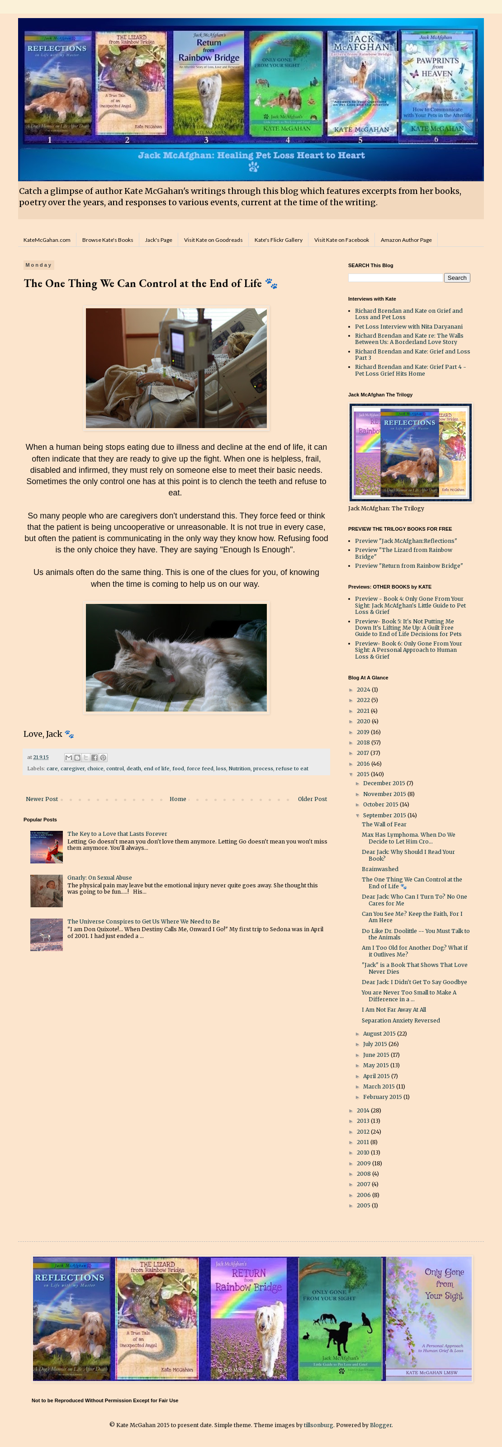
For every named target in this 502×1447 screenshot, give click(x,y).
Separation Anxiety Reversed (401, 1020)
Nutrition (240, 768)
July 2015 (375, 1044)
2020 (364, 721)
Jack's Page (158, 239)
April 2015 (377, 1076)
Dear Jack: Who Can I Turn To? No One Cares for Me (414, 899)
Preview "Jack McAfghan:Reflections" (406, 540)
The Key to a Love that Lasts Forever (117, 833)
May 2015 (376, 1065)
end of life (157, 768)
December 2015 (385, 783)
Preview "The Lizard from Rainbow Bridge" (403, 553)
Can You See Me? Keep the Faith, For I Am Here (412, 917)
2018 (364, 742)
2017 (363, 752)
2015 (364, 774)
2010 (364, 1152)
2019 (364, 732)
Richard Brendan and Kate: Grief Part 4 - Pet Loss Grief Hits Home (410, 370)
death (134, 768)
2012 (364, 1131)
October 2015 (381, 804)
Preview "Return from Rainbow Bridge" (409, 565)
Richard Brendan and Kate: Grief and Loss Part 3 (412, 354)
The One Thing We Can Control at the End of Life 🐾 (412, 882)
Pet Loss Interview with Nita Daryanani (409, 326)
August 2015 (380, 1033)
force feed (200, 768)
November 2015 (385, 794)
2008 (364, 1173)
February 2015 (383, 1096)
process (263, 768)
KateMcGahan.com (47, 239)
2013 (364, 1120)
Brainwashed (380, 869)
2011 (363, 1142)
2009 (364, 1163)
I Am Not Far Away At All (394, 1009)
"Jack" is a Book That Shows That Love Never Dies (415, 968)
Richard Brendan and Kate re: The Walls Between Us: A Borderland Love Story (409, 338)
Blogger (381, 1425)
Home (178, 799)
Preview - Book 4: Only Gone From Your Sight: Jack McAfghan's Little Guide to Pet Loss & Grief (410, 605)
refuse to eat (292, 768)
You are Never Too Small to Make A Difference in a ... (409, 995)
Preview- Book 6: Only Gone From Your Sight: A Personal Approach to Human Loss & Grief (408, 650)
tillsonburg (318, 1425)
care (52, 768)
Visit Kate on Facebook (341, 239)
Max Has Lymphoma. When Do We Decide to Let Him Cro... (408, 837)
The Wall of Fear (384, 824)
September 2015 (385, 815)
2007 (364, 1184)
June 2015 (377, 1054)
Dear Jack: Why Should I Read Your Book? (408, 855)
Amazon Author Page (406, 239)
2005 (364, 1205)
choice (95, 768)
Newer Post (42, 799)
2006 (364, 1195)
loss (221, 768)
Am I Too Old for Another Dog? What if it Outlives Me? (415, 950)
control (115, 768)
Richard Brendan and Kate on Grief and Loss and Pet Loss (409, 314)
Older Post (312, 799)
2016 (364, 763)
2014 (364, 1110)
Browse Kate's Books (107, 239)
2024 (364, 689)
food (178, 768)
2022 (364, 700)
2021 (364, 710)
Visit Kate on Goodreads (213, 239)
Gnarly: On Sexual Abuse (99, 877)
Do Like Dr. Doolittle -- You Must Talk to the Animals (416, 934)
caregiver (73, 768)
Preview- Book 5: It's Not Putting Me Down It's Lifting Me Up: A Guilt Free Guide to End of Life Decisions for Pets (408, 628)
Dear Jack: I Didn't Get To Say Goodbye (414, 982)
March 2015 (379, 1086)
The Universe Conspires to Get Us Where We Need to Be (143, 921)
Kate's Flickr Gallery (279, 239)
